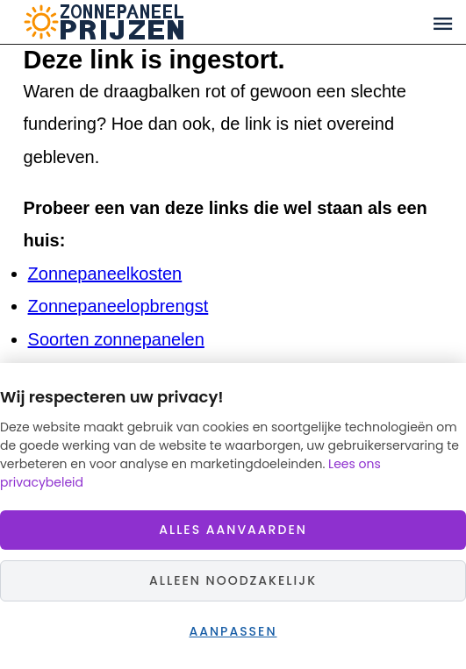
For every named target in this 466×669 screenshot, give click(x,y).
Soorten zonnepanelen (116, 339)
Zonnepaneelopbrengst (118, 306)
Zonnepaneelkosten (105, 273)
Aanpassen (232, 631)
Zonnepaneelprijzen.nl (171, 21)
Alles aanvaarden (233, 529)
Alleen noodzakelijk (233, 580)
